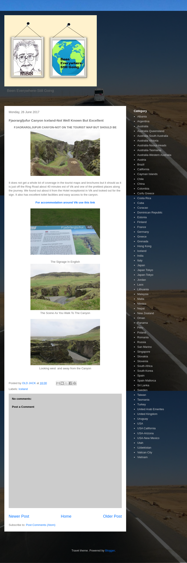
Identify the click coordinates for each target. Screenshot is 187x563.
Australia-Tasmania (149, 150)
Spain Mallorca (146, 380)
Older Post (112, 516)
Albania (142, 116)
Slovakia (142, 356)
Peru (140, 327)
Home (66, 516)
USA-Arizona (145, 433)
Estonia (142, 217)
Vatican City (144, 452)
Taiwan (141, 394)
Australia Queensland (150, 131)
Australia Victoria (147, 140)
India (140, 255)
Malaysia (142, 294)
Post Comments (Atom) (40, 525)
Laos (140, 284)
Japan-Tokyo (145, 274)
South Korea (145, 370)
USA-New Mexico (148, 438)
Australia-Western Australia (154, 155)
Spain (140, 375)
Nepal (141, 308)
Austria (141, 159)
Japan (141, 265)
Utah (140, 442)
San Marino (144, 346)
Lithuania (143, 289)
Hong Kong (144, 246)
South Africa (144, 366)
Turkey (141, 404)
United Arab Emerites (150, 409)
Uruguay (142, 418)
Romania (143, 337)
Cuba (140, 203)
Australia (142, 126)
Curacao (142, 207)
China (141, 183)
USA (140, 423)
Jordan (141, 279)
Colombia (143, 188)
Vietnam (142, 457)
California (143, 169)
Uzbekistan (144, 447)
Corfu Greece (145, 193)
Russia (141, 342)
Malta (140, 298)
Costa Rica (144, 198)
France (141, 227)
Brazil (140, 164)
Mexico (141, 303)
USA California (146, 428)
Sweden (142, 390)
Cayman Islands (147, 174)
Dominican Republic (149, 212)
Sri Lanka (143, 385)
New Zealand (145, 313)
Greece (142, 236)
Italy (139, 260)
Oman (141, 318)
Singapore (143, 351)
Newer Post (19, 516)
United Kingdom (147, 414)
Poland (141, 332)
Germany (143, 231)
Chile (140, 179)
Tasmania (143, 399)
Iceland (23, 389)
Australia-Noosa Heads (151, 145)
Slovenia (142, 361)
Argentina (143, 121)
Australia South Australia (152, 135)
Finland (142, 222)
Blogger (110, 550)
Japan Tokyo (145, 270)
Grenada (142, 241)
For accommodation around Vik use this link (65, 202)
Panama (142, 322)
